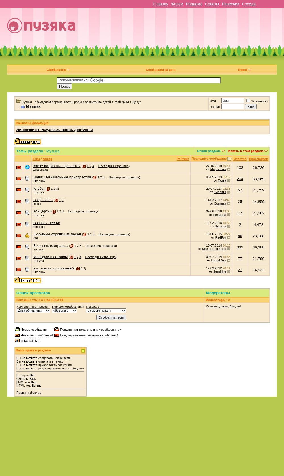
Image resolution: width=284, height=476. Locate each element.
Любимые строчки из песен (57, 234)
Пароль (215, 106)
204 (240, 179)
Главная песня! (46, 223)
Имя (213, 100)
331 (240, 247)
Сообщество (58, 69)
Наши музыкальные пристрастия (62, 177)
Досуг (137, 102)
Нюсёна (39, 226)
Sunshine (219, 271)
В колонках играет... (50, 245)
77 (240, 258)
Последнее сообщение (209, 158)
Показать (92, 306)
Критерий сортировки (32, 306)
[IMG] (20, 382)
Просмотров (258, 159)
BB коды (22, 375)
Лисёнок (39, 181)
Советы (212, 4)
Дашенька (40, 169)
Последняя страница (113, 166)
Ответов (239, 159)
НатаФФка (218, 260)
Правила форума (28, 392)
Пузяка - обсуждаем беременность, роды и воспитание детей (66, 102)
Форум (177, 4)
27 (240, 270)
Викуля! (235, 306)
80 (240, 236)
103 (240, 167)
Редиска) (219, 214)
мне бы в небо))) (214, 248)
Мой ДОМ (122, 102)
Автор (47, 159)
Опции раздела (209, 151)
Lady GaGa (43, 200)
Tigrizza (38, 192)
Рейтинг (183, 159)
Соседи (249, 4)
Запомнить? (257, 101)
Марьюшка (218, 169)
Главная (160, 4)
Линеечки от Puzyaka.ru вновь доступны (54, 130)
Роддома (194, 4)
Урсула (38, 249)
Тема (36, 159)
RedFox (220, 237)
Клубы (39, 188)
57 (240, 190)
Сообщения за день (161, 69)
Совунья (220, 203)
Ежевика (220, 192)
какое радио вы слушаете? (57, 166)
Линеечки (230, 4)
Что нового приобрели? (53, 268)
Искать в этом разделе (246, 151)
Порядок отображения (68, 306)
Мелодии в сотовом (50, 257)
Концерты (41, 211)
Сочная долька (217, 306)
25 (240, 201)
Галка (222, 180)
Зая (36, 238)
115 (240, 213)
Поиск (244, 69)
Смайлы (22, 378)
